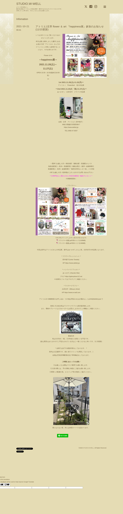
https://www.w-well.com (72, 292)
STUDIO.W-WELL (28, 3)
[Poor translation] (7, 484)
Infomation (22, 19)
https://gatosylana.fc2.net (73, 276)
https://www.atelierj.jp (71, 127)
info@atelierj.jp (95, 299)
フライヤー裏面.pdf (65, 243)
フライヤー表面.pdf (65, 240)
